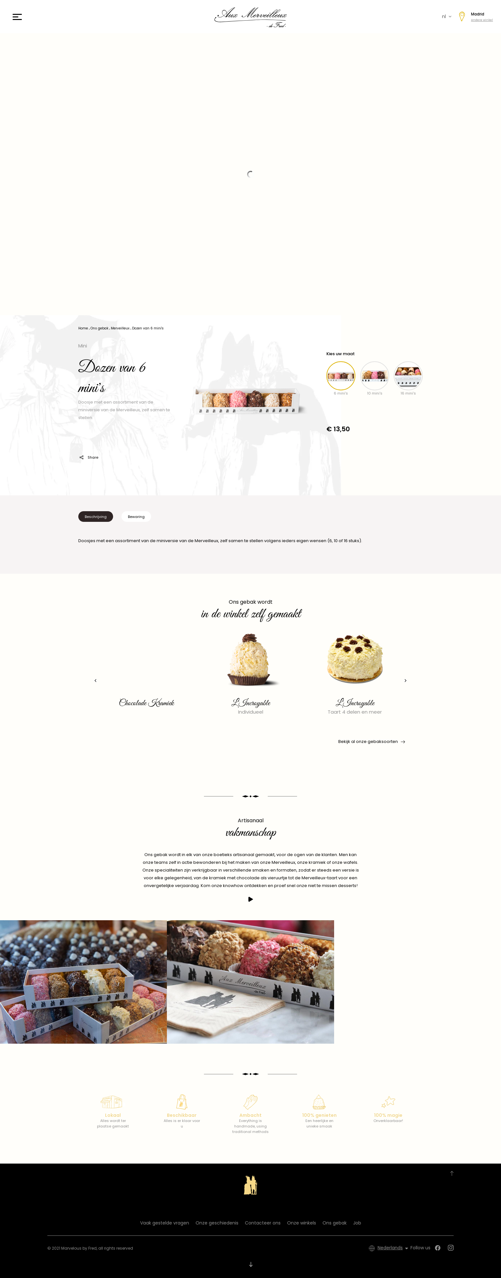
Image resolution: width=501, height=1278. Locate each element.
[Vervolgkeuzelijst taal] (394, 1248)
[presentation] (94, 680)
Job (357, 1223)
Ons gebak (335, 1223)
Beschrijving (96, 516)
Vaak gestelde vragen (164, 1223)
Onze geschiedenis (217, 1223)
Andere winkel (482, 20)
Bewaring (136, 516)
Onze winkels (301, 1223)
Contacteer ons (263, 1223)
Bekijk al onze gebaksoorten (371, 741)
